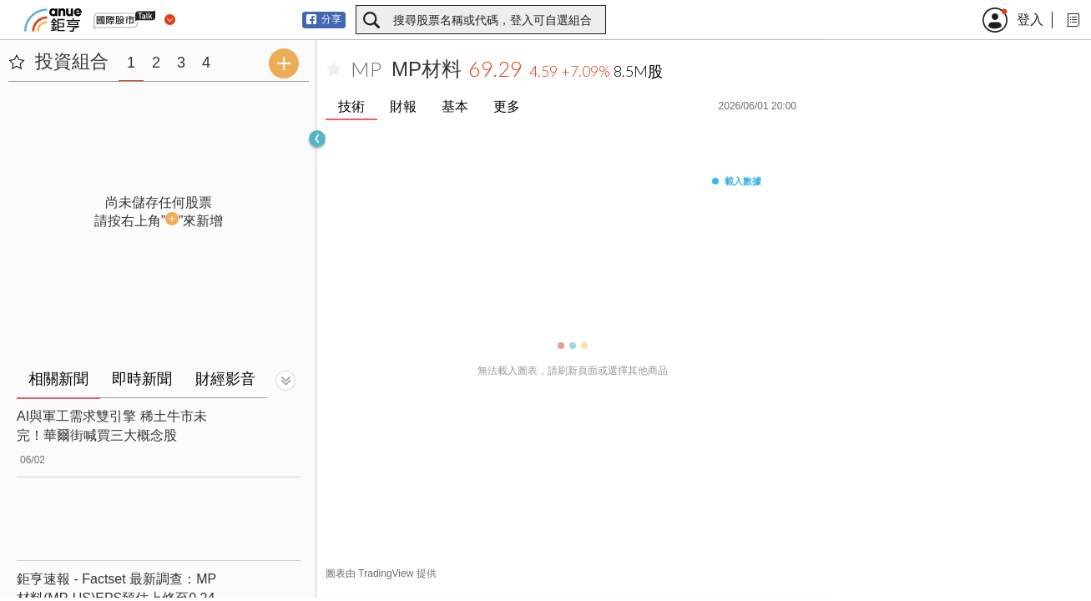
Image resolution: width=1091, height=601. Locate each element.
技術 (351, 106)
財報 (403, 106)
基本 (455, 106)
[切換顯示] (285, 381)
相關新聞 (58, 379)
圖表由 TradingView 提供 (381, 573)
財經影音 (225, 379)
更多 (506, 106)
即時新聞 (142, 379)
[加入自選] (334, 69)
